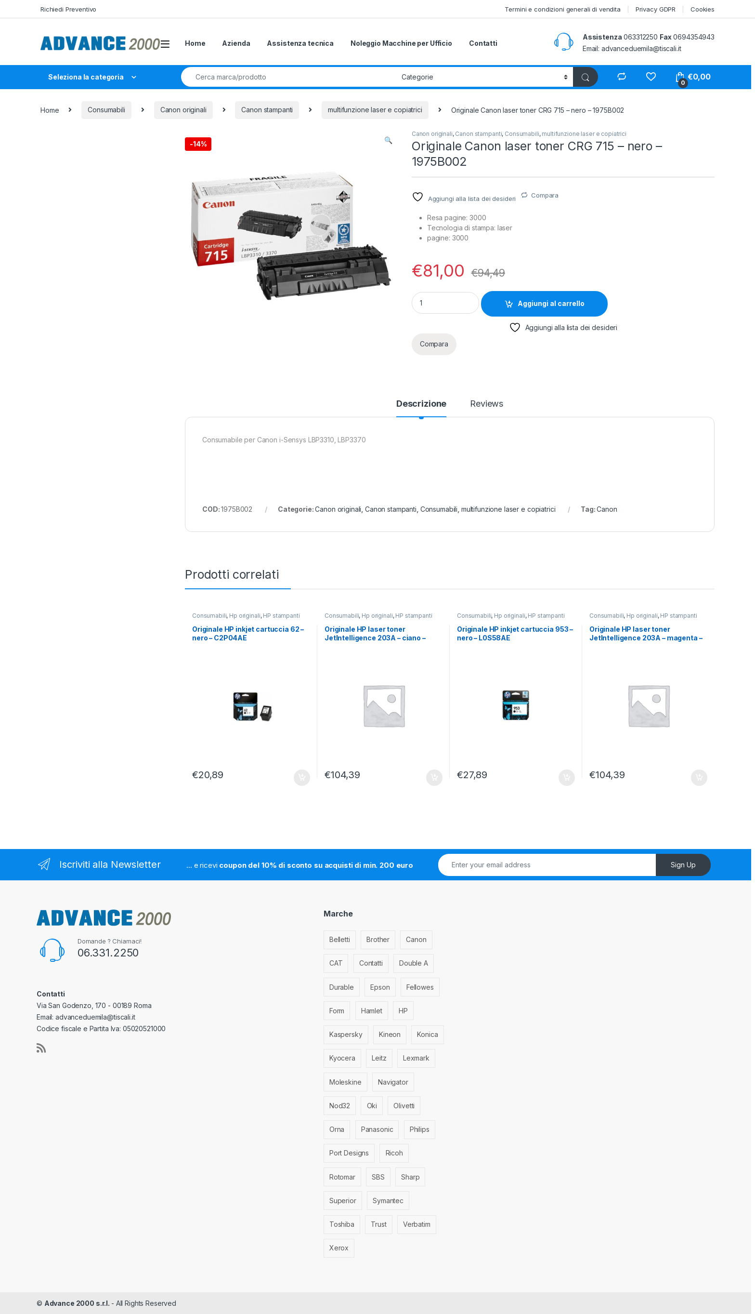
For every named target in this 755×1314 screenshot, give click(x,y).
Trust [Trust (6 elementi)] (378, 1224)
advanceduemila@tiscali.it (641, 48)
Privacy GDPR (656, 9)
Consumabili (106, 110)
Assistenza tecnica (300, 43)
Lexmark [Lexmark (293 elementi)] (416, 1058)
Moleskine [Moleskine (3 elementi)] (345, 1082)
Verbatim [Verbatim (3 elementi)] (416, 1224)
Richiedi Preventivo (68, 9)
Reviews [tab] (486, 404)
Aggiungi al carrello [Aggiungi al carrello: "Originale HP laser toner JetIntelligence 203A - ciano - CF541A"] (434, 778)
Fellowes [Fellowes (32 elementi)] (420, 987)
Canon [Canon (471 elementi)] (416, 939)
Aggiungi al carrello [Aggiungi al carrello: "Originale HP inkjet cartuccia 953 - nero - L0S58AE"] (567, 778)
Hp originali (244, 615)
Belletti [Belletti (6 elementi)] (339, 939)
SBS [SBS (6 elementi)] (378, 1177)
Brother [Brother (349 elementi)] (378, 939)
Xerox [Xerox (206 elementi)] (339, 1248)
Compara (545, 195)
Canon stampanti (267, 110)
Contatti (483, 43)
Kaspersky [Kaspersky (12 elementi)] (346, 1034)
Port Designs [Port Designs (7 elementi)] (349, 1153)
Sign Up (683, 865)
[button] (388, 140)
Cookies (702, 9)
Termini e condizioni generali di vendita (562, 9)
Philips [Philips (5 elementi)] (420, 1129)
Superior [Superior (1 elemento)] (342, 1200)
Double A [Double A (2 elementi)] (413, 963)
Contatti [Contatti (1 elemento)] (371, 963)
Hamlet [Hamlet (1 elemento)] (371, 1011)
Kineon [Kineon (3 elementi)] (390, 1034)
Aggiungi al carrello (551, 303)
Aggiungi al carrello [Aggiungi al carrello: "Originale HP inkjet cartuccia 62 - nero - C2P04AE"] (302, 778)
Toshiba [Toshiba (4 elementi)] (341, 1224)
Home (195, 43)
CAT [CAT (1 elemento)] (336, 963)
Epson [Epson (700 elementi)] (380, 987)
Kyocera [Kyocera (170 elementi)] (342, 1058)
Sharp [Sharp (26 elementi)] (410, 1177)
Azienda (236, 43)
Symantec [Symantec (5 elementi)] (388, 1200)
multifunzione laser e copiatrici (375, 110)
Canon (607, 509)
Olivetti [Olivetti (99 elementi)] (404, 1106)
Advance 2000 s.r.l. (77, 1303)
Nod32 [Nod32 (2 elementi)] (339, 1106)
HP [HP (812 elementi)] (403, 1011)
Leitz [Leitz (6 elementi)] (379, 1058)
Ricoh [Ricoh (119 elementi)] (394, 1153)
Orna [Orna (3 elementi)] (336, 1129)
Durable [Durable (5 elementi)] (341, 987)
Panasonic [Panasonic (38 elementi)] (377, 1129)
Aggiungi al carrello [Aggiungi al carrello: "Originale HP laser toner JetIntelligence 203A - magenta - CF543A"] (699, 778)
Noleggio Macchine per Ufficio (401, 43)
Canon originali (183, 110)
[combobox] (288, 77)
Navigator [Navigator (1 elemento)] (393, 1082)
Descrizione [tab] (421, 404)
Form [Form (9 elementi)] (336, 1011)
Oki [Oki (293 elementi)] (372, 1106)
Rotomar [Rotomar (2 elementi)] (342, 1177)
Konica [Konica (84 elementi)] (427, 1034)
